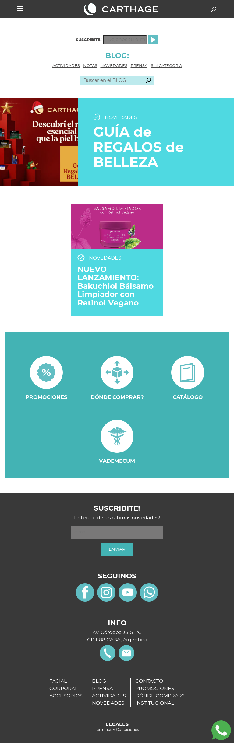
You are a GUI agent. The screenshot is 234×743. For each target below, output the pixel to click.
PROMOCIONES (154, 688)
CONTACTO (149, 681)
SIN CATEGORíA (166, 66)
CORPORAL (63, 688)
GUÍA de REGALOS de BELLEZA (138, 147)
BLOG (99, 681)
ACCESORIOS (66, 695)
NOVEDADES (114, 66)
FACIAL (58, 681)
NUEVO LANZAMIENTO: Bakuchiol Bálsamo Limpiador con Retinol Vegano (115, 286)
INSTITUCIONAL (154, 703)
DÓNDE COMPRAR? (160, 695)
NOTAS (90, 66)
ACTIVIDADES (66, 66)
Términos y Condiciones (117, 729)
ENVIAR (117, 549)
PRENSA (139, 66)
